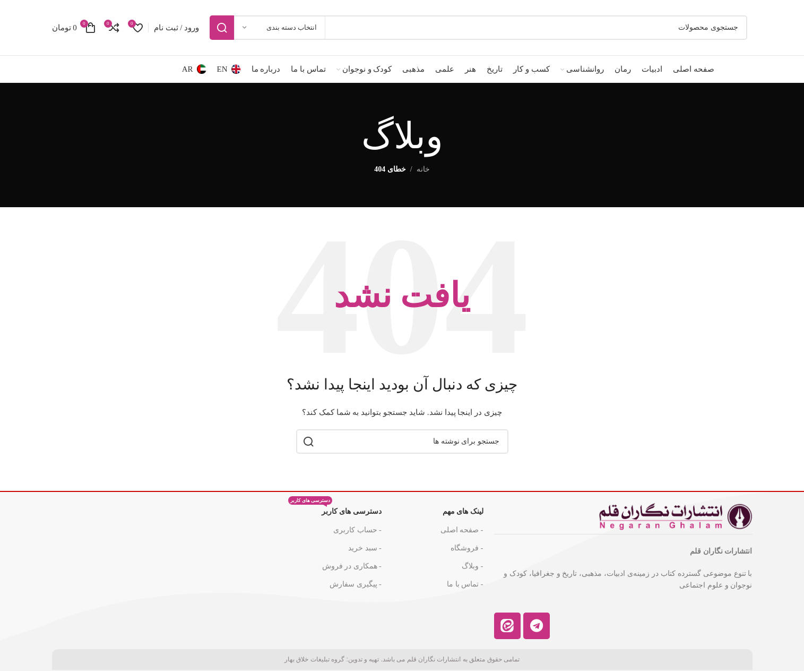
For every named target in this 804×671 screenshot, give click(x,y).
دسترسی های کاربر (335, 509)
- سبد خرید (365, 548)
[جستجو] (478, 27)
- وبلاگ (472, 566)
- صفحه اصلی (461, 530)
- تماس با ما (465, 584)
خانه (423, 169)
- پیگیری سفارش (356, 584)
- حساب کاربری (357, 530)
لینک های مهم (463, 511)
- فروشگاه (467, 548)
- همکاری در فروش (352, 566)
